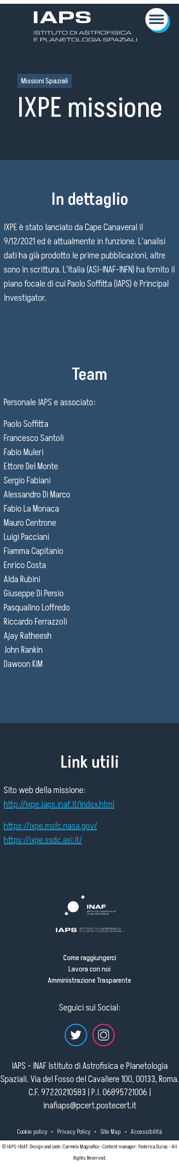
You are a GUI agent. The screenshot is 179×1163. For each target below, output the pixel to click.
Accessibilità (146, 1131)
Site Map (110, 1131)
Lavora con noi (89, 969)
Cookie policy (32, 1131)
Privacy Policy (73, 1131)
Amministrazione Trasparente (89, 980)
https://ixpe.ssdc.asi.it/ (43, 840)
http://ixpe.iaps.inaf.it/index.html (59, 804)
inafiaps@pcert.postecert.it (89, 1105)
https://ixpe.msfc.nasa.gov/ (50, 826)
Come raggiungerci (89, 958)
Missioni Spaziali (44, 81)
